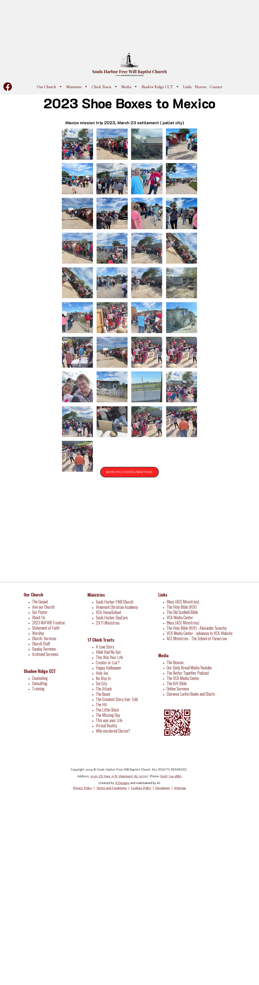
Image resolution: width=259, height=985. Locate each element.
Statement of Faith (46, 629)
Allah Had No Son (109, 653)
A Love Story (106, 648)
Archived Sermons (46, 653)
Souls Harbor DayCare (112, 621)
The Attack (105, 686)
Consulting (41, 680)
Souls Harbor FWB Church (115, 607)
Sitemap (175, 787)
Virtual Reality (107, 720)
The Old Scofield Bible (183, 616)
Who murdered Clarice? (113, 725)
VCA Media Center (181, 620)
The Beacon (177, 661)
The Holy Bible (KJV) (183, 611)
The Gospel (41, 605)
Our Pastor (41, 615)
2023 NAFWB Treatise (49, 624)
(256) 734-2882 (167, 776)
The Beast (104, 691)
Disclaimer (159, 787)
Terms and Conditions (113, 787)
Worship (39, 634)
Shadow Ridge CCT (157, 86)
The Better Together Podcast (188, 671)
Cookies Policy (140, 787)
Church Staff (42, 643)
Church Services (45, 639)
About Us (40, 620)
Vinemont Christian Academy (117, 612)
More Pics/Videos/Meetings (129, 472)
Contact (215, 86)
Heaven (201, 86)
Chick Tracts (101, 86)
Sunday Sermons (45, 648)
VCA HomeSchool (109, 617)
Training (39, 684)
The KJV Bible (178, 680)
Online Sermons (179, 685)
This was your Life (110, 715)
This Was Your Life (110, 657)
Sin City (103, 681)
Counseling (41, 675)
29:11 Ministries (109, 626)
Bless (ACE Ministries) (184, 606)
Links (187, 86)
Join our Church (44, 610)
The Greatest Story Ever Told (117, 696)
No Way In (104, 677)
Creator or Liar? (109, 662)
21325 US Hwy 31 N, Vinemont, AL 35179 (119, 776)
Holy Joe (103, 672)
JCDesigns (122, 783)
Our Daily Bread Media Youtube (189, 666)
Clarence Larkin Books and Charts (191, 690)
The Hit (103, 701)
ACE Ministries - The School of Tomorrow (196, 639)
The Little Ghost (108, 705)
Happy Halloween (109, 667)
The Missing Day (109, 710)
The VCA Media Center (184, 676)
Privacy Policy (86, 787)
